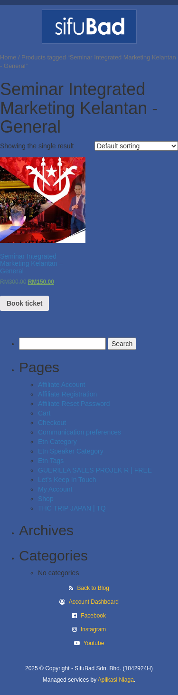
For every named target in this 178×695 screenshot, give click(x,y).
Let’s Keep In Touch (67, 479)
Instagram (93, 629)
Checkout (52, 422)
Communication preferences (79, 432)
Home (8, 57)
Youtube (94, 643)
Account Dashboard (94, 601)
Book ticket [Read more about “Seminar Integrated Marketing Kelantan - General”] (24, 303)
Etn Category (57, 441)
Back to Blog (93, 588)
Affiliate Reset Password (74, 403)
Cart (44, 413)
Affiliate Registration (67, 394)
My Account (55, 489)
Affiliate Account (61, 384)
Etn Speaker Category (70, 451)
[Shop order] (136, 146)
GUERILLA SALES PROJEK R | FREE (95, 470)
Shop (46, 498)
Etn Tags (51, 460)
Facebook (93, 615)
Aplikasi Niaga (116, 679)
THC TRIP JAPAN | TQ (72, 508)
